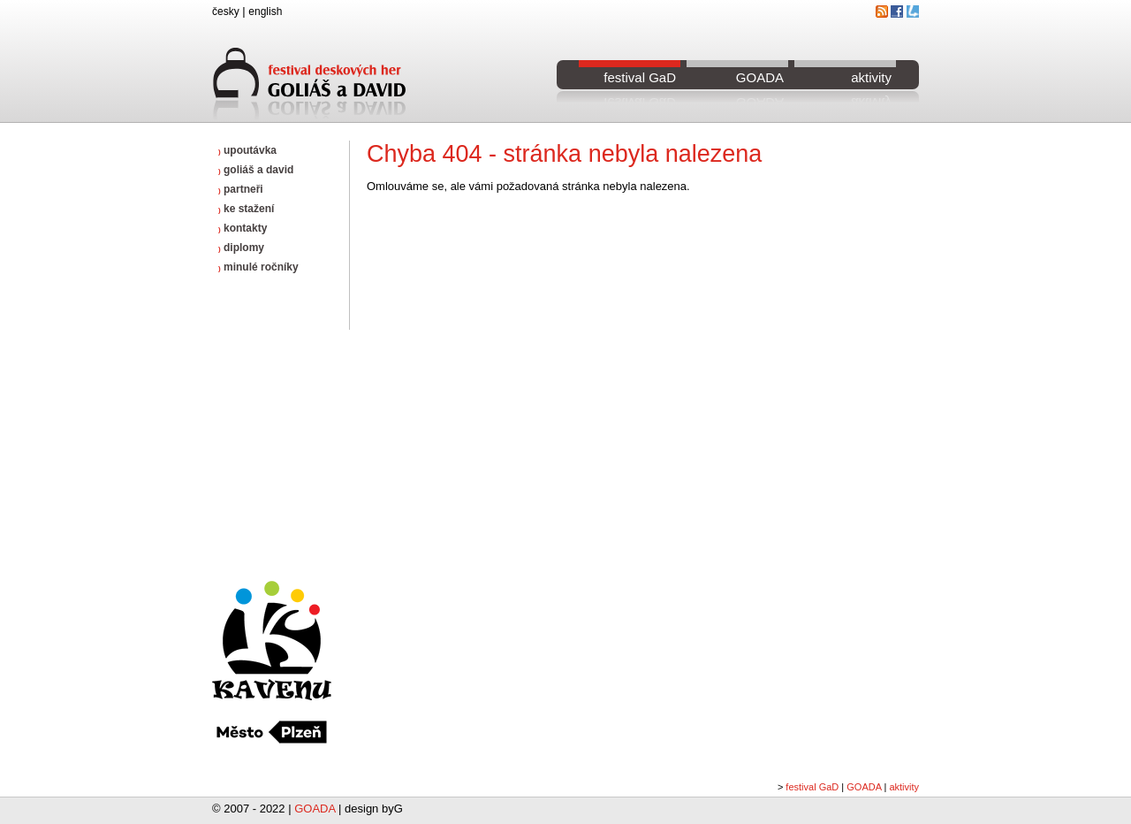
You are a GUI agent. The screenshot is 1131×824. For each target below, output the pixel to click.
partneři (240, 189)
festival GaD (639, 77)
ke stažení (246, 208)
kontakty (242, 228)
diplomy (241, 247)
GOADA (760, 77)
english (265, 11)
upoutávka (247, 150)
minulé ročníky (258, 267)
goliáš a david (255, 170)
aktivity (871, 77)
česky (225, 11)
